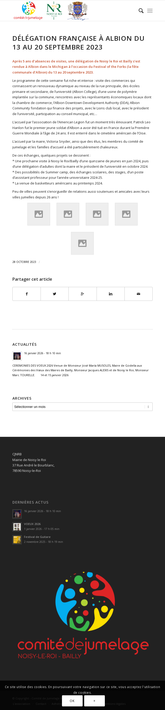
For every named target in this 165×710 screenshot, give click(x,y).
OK (72, 701)
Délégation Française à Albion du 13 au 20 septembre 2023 (78, 43)
